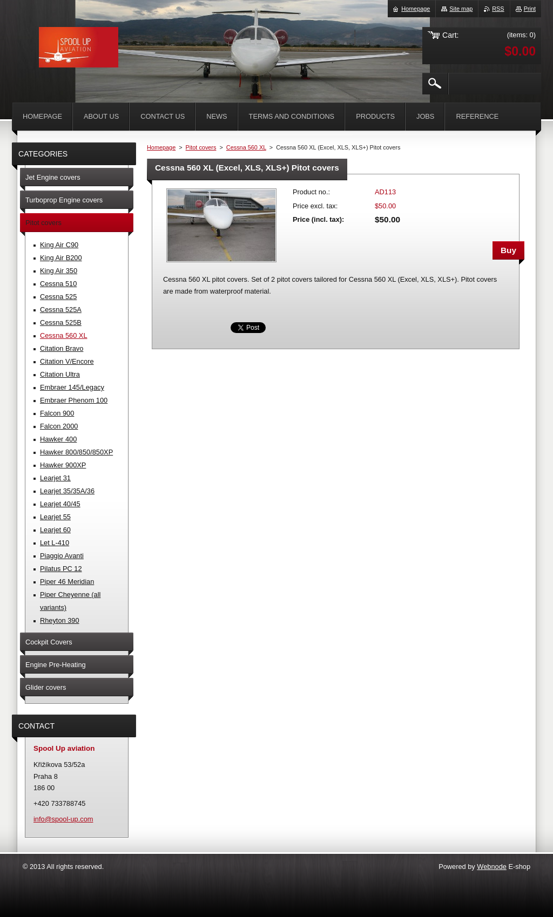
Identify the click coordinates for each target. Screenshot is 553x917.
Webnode (492, 866)
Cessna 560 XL (246, 147)
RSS (498, 8)
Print (530, 8)
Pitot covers (201, 147)
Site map (461, 8)
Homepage (161, 147)
